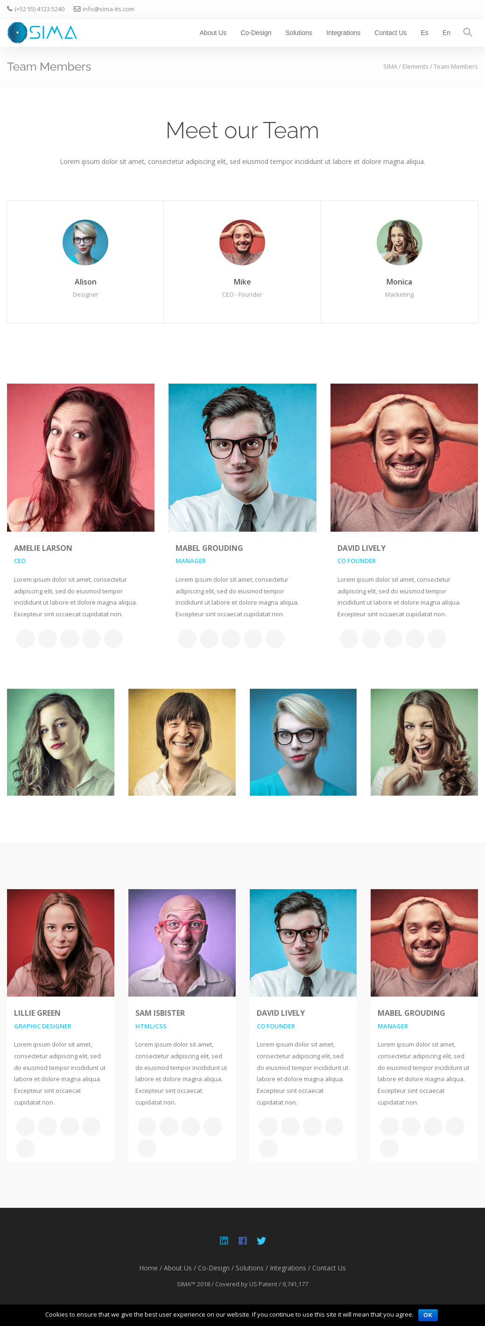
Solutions (299, 32)
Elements (415, 66)
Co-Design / (216, 1267)
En (446, 32)
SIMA (390, 66)
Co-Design (255, 32)
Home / (150, 1267)
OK (428, 1315)
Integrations (343, 32)
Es (425, 32)
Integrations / (290, 1267)
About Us (213, 32)
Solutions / (252, 1267)
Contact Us (390, 32)
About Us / (180, 1267)
